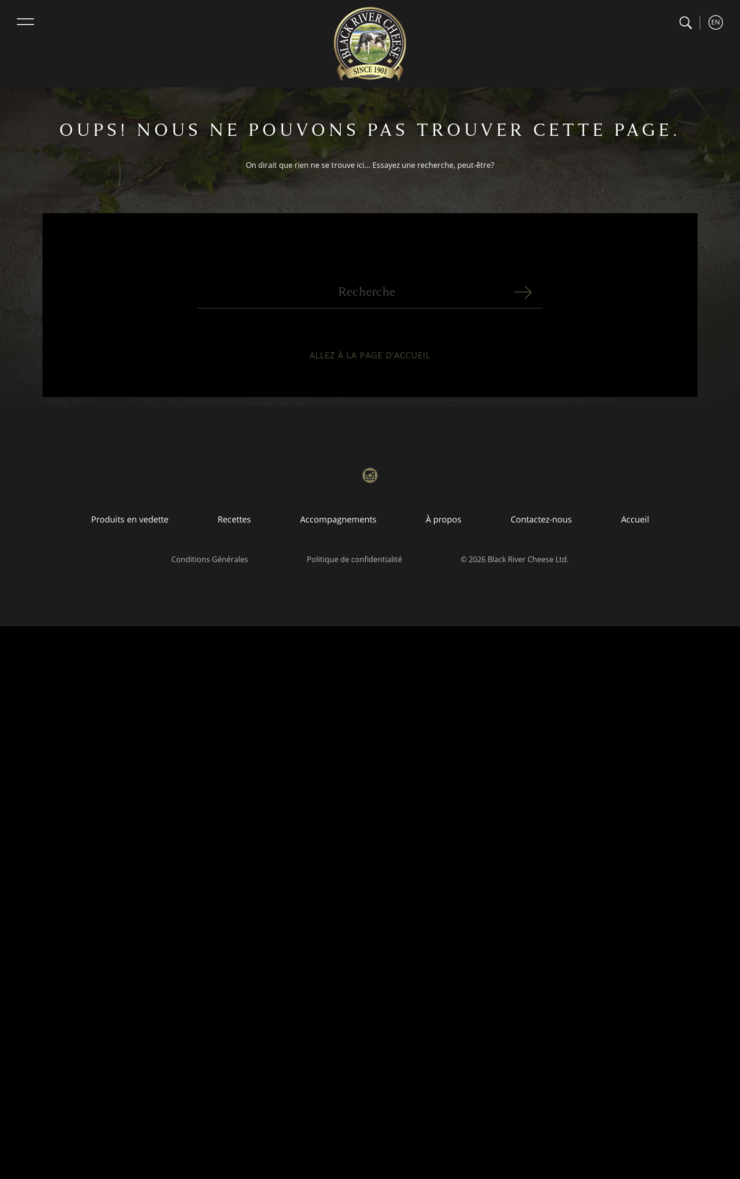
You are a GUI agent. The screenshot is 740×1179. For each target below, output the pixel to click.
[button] (685, 23)
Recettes (234, 519)
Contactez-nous (541, 519)
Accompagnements (338, 519)
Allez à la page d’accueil (370, 361)
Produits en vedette (129, 519)
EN (715, 21)
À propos (444, 519)
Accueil (635, 519)
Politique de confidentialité (354, 559)
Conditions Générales (209, 559)
